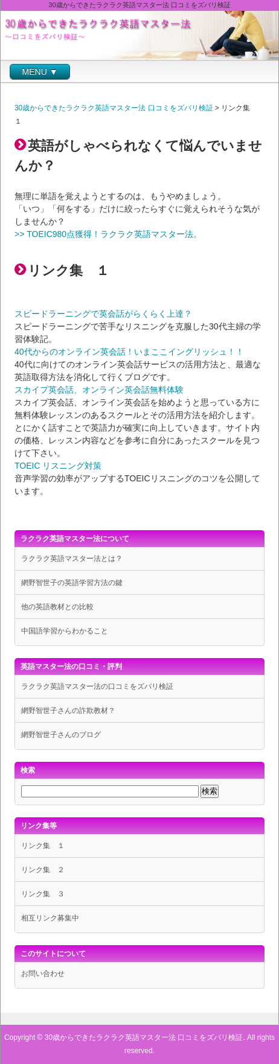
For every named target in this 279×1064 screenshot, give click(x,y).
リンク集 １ (43, 845)
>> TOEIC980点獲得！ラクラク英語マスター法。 (108, 234)
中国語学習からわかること (64, 631)
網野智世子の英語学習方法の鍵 (72, 582)
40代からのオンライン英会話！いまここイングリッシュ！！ (129, 351)
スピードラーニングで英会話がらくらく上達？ (103, 313)
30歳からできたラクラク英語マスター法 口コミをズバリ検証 (113, 108)
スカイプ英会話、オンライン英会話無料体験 (99, 389)
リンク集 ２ (43, 870)
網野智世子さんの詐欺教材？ (68, 710)
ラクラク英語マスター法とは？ (72, 558)
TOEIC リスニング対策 (57, 465)
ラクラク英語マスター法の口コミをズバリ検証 (97, 686)
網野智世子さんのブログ (61, 734)
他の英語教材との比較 (57, 607)
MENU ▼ (40, 72)
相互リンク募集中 (50, 918)
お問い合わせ (43, 973)
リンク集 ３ (43, 894)
